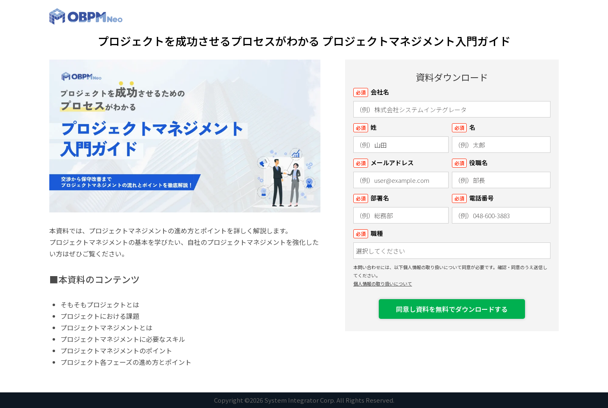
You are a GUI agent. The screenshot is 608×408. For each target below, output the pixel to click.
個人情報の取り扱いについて (382, 283)
